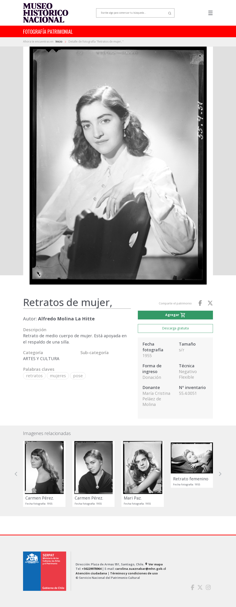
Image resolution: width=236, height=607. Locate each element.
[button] (16, 474)
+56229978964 (91, 569)
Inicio (59, 41)
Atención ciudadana (91, 573)
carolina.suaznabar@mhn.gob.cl (140, 569)
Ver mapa (154, 564)
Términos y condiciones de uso (134, 573)
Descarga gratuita (175, 328)
